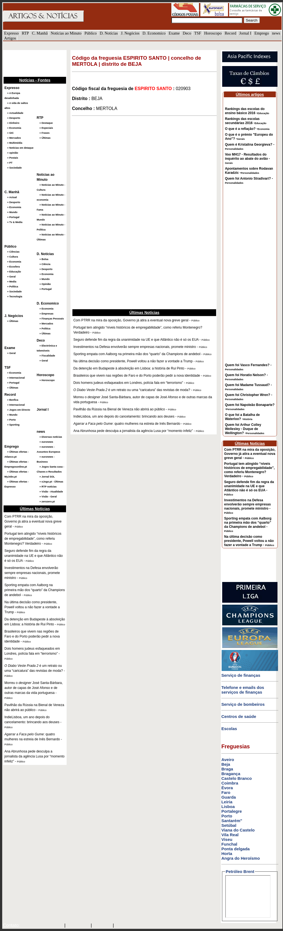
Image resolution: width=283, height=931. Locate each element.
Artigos (10, 38)
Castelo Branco (236, 778)
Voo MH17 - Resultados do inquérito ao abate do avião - (247, 158)
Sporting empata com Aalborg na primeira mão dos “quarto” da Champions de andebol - (247, 524)
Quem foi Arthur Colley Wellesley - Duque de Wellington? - (244, 429)
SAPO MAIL (78, 926)
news (276, 33)
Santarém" (231, 820)
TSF (197, 33)
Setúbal (228, 825)
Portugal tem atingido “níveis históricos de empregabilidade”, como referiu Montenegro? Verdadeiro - (249, 470)
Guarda (228, 797)
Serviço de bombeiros (243, 704)
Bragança (230, 773)
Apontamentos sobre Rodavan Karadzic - (249, 171)
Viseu (226, 839)
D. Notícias (109, 33)
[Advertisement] (30, 62)
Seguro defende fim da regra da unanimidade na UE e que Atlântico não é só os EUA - (249, 488)
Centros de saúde (238, 716)
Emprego (261, 33)
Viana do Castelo (238, 830)
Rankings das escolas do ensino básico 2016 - (247, 111)
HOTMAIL (103, 926)
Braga (227, 769)
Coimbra (229, 783)
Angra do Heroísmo (240, 858)
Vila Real (230, 834)
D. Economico (154, 33)
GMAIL (123, 926)
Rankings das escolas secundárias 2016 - (245, 121)
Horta (226, 853)
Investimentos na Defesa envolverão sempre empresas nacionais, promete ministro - (247, 506)
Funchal (229, 844)
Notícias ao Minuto (66, 33)
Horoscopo (213, 33)
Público (91, 33)
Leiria (226, 801)
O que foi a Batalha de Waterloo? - (242, 417)
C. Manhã (40, 33)
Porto (226, 816)
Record (230, 33)
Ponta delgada (235, 848)
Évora (227, 787)
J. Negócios (130, 33)
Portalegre (231, 811)
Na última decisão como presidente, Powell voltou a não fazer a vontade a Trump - (249, 541)
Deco (187, 33)
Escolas (229, 728)
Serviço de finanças (240, 675)
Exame (174, 33)
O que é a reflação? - (247, 129)
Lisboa (228, 806)
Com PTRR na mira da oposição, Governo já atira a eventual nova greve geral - (249, 454)
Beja (225, 764)
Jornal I (245, 33)
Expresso (11, 33)
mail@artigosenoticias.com (41, 926)
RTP (25, 33)
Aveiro (227, 759)
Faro (225, 792)
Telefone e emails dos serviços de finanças (242, 689)
